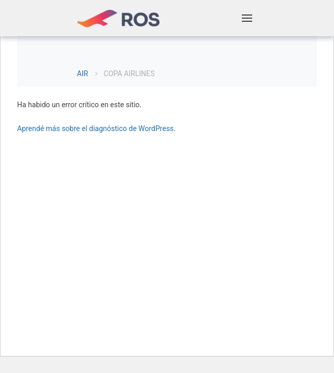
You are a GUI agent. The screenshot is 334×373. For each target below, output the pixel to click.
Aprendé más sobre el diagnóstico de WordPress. (96, 128)
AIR (83, 73)
